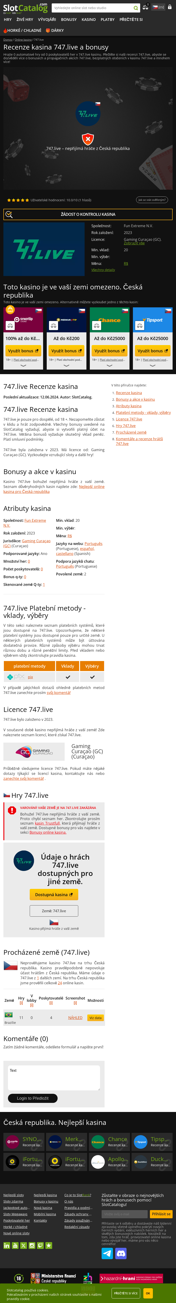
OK (148, 1293)
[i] (21, 1002)
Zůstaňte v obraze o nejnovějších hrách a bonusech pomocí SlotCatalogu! (133, 1200)
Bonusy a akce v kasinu (135, 399)
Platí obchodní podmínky (29, 360)
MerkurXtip (75, 1139)
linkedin (6, 1243)
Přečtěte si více (125, 1293)
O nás (68, 1201)
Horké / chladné (24, 30)
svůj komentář (59, 692)
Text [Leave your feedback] (54, 1077)
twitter (23, 1243)
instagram (32, 1243)
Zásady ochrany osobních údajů (88, 1214)
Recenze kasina (129, 392)
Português (94, 543)
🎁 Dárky (55, 30)
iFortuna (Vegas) (75, 1159)
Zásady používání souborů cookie (89, 1220)
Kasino (89, 19)
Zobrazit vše (134, 243)
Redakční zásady (77, 1227)
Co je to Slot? (77, 1195)
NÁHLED (75, 1017)
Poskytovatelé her (16, 1220)
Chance (117, 1139)
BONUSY (69, 19)
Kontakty (40, 1220)
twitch (40, 1243)
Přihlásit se (161, 1213)
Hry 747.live (126, 425)
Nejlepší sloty (13, 1195)
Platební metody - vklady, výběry (143, 412)
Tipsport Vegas (161, 1139)
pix (19, 677)
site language (154, 6)
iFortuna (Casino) (33, 1159)
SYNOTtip (33, 1139)
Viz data (96, 1018)
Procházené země (131, 432)
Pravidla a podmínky (79, 1208)
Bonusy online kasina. (47, 832)
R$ (126, 263)
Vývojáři (47, 19)
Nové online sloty (16, 1233)
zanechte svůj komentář (23, 778)
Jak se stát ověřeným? (152, 200)
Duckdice (161, 1159)
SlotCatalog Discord (121, 1252)
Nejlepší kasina (45, 1195)
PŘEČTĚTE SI (131, 19)
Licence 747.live (129, 419)
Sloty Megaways (15, 1214)
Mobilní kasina (45, 1214)
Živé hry (25, 19)
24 (60, 982)
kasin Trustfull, (47, 823)
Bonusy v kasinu (46, 1201)
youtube (15, 1243)
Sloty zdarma (13, 1201)
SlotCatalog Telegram (107, 1252)
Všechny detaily (103, 270)
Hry (8, 19)
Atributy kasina (129, 405)
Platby (108, 19)
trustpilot (48, 1243)
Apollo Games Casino (118, 1159)
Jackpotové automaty (19, 1208)
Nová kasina (43, 1208)
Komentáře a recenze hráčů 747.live (139, 441)
